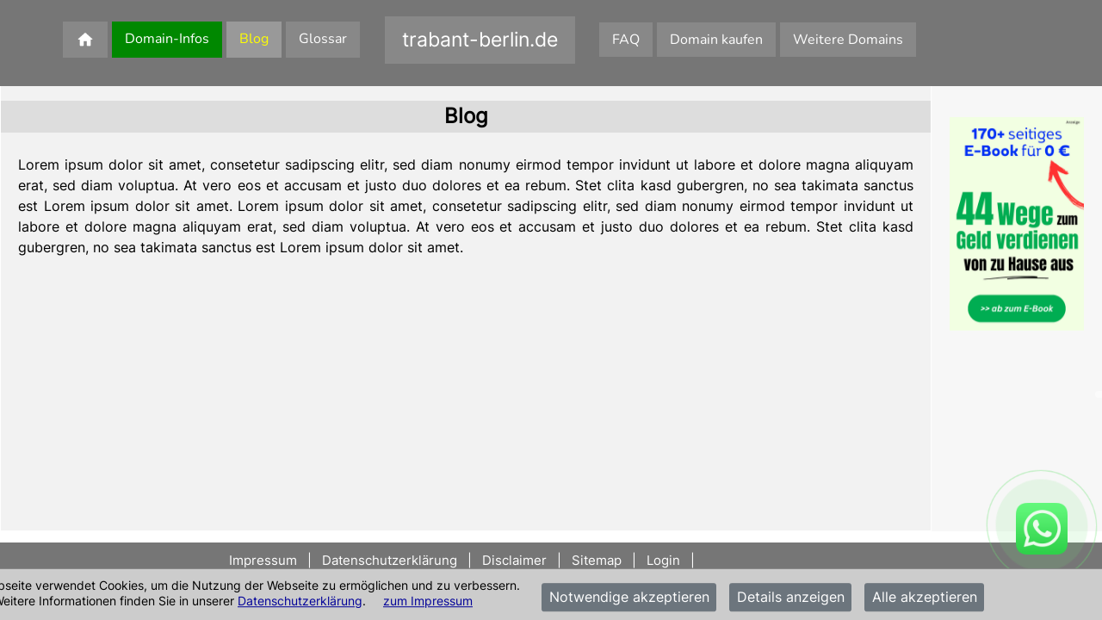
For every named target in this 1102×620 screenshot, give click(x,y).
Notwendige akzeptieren (629, 597)
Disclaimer (514, 560)
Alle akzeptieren (924, 597)
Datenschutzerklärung (300, 600)
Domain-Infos (167, 38)
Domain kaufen (716, 39)
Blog (254, 38)
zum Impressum (428, 600)
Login (663, 560)
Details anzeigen (791, 597)
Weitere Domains (848, 39)
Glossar (323, 38)
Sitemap (597, 560)
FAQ (626, 39)
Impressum (264, 560)
